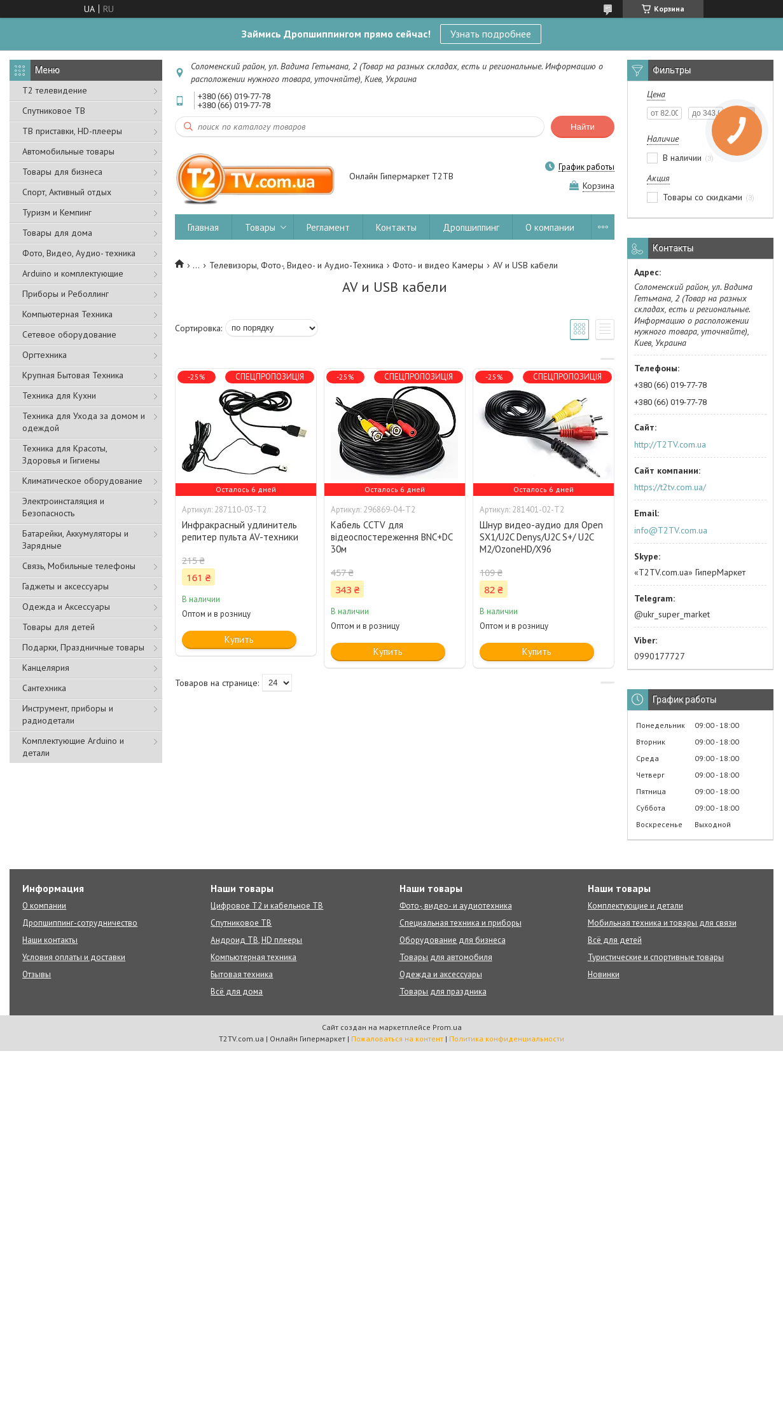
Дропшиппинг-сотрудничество (79, 922)
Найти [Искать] (583, 127)
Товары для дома (57, 232)
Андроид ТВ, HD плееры (256, 940)
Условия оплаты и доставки (73, 957)
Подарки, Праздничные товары (83, 647)
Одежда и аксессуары (440, 974)
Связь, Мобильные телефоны (78, 566)
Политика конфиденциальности (506, 1038)
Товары (260, 227)
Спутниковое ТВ (53, 110)
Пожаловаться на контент (397, 1038)
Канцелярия (45, 667)
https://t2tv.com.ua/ (670, 487)
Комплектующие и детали (635, 905)
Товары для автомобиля (445, 957)
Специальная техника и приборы (460, 922)
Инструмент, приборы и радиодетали (67, 714)
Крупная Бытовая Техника (72, 375)
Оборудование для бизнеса (452, 940)
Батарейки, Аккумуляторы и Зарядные (75, 539)
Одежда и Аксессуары (66, 606)
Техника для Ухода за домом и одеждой (83, 422)
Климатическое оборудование (82, 480)
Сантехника (44, 688)
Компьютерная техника (253, 957)
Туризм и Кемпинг (57, 212)
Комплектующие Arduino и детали (73, 747)
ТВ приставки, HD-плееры (72, 131)
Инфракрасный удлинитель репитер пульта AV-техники (240, 531)
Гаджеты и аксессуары (65, 586)
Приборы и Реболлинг (65, 293)
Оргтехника (44, 354)
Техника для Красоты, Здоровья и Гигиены (64, 454)
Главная (203, 227)
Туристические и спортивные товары (656, 957)
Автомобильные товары (68, 151)
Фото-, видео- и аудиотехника (455, 905)
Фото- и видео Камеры (437, 265)
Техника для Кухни (59, 395)
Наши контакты (50, 940)
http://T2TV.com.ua (670, 444)
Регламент (328, 227)
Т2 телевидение (54, 90)
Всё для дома (237, 991)
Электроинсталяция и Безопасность (63, 507)
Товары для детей (58, 627)
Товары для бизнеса (62, 171)
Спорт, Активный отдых (66, 192)
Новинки (604, 974)
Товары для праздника (443, 991)
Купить (239, 639)
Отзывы (36, 974)
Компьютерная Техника (67, 314)
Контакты (396, 227)
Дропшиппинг (471, 227)
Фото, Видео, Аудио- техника (78, 253)
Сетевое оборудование (69, 334)
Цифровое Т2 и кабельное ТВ (267, 905)
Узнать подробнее (490, 33)
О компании (549, 227)
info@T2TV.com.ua (670, 530)
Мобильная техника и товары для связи (662, 922)
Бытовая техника (242, 974)
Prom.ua (447, 1027)
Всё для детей (615, 940)
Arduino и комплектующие (72, 273)
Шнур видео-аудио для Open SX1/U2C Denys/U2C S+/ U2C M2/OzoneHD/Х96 (541, 537)
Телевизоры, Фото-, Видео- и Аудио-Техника (296, 265)
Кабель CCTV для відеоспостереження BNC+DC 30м (391, 537)
